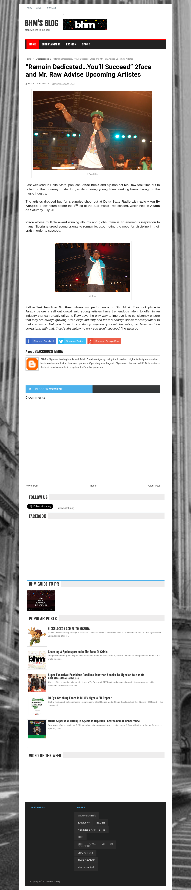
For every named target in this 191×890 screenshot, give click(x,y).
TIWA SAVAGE (86, 860)
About (39, 7)
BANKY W (84, 822)
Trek (40, 307)
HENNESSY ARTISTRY (91, 829)
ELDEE (100, 822)
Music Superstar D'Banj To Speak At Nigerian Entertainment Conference (94, 721)
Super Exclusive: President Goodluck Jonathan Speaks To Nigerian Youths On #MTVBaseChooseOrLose (96, 676)
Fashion (71, 44)
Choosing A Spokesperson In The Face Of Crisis (78, 651)
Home (29, 7)
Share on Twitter (71, 341)
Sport (86, 44)
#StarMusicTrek (87, 815)
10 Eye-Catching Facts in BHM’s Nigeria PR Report (80, 698)
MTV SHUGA (85, 853)
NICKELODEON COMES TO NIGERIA (69, 628)
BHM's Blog (41, 23)
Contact (51, 7)
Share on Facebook (40, 341)
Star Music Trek (104, 206)
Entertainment (51, 44)
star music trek (86, 867)
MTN (80, 836)
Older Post (154, 485)
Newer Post (32, 485)
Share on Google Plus (103, 341)
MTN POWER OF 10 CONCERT (95, 845)
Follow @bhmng (65, 508)
